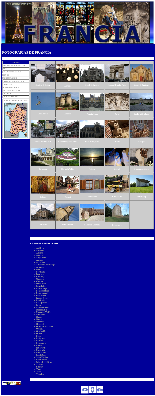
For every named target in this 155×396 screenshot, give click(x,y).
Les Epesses (41, 303)
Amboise (40, 250)
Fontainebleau (42, 291)
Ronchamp (41, 352)
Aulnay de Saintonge (45, 265)
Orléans (39, 329)
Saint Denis (41, 355)
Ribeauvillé (41, 348)
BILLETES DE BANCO (12, 72)
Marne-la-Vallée (43, 312)
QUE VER (7, 94)
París (38, 336)
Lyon (38, 305)
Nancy (39, 317)
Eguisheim (41, 286)
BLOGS (6, 75)
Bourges (40, 274)
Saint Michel (42, 360)
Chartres (40, 279)
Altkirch (40, 248)
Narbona (40, 322)
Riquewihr (41, 350)
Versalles (40, 374)
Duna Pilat (41, 284)
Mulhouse (40, 314)
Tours (38, 371)
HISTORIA (7, 84)
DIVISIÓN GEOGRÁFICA (13, 81)
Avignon (40, 267)
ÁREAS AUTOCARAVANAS (14, 66)
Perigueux (40, 338)
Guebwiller (41, 295)
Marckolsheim (42, 307)
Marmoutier (41, 310)
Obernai (40, 324)
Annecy (39, 260)
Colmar (39, 281)
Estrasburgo (41, 288)
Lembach (40, 300)
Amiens (39, 253)
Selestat (39, 367)
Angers (39, 255)
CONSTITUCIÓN (10, 78)
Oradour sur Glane (44, 326)
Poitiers (39, 341)
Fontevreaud (42, 293)
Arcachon (40, 262)
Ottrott (39, 333)
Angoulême (41, 257)
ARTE (5, 69)
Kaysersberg (41, 298)
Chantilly (40, 276)
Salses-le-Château (44, 362)
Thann (39, 369)
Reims (39, 345)
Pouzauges (41, 343)
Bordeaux (40, 272)
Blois (38, 269)
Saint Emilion (42, 357)
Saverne (39, 364)
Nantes (39, 319)
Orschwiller (41, 331)
